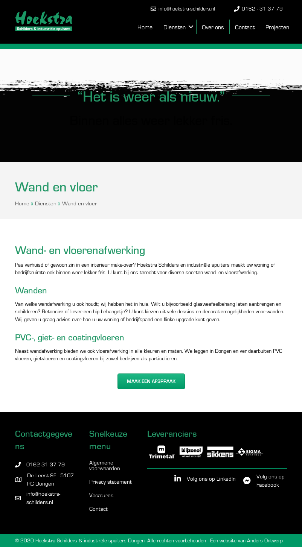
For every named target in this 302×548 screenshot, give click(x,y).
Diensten (174, 27)
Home (145, 27)
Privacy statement (110, 482)
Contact (245, 27)
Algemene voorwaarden (104, 466)
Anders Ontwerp (265, 540)
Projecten (277, 27)
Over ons (213, 27)
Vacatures (101, 495)
